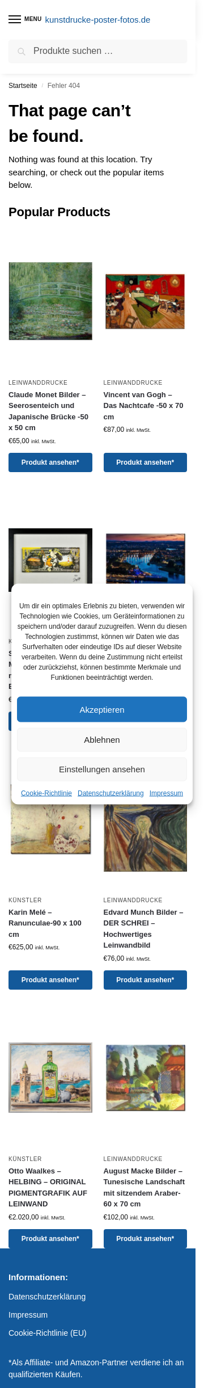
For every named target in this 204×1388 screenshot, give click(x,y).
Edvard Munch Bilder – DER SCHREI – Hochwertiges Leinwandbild (144, 929)
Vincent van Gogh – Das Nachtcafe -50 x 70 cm (144, 405)
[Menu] (25, 19)
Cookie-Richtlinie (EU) (47, 1332)
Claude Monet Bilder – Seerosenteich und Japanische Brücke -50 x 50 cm (48, 411)
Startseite (22, 86)
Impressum (166, 793)
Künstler (25, 900)
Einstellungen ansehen (102, 769)
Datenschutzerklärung (111, 793)
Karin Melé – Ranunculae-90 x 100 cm (45, 923)
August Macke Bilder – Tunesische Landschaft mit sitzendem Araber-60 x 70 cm (144, 1188)
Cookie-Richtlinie (46, 793)
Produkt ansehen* (50, 462)
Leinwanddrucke (37, 383)
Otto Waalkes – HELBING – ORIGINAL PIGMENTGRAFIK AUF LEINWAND (47, 1188)
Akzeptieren (101, 709)
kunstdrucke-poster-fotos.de (98, 19)
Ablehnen (102, 740)
